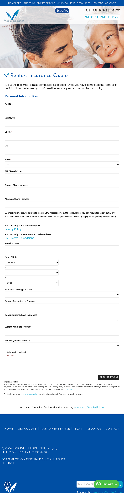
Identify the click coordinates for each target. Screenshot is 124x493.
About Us (94, 425)
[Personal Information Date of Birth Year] (32, 279)
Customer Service (55, 425)
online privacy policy (29, 391)
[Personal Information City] (62, 147)
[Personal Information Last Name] (62, 119)
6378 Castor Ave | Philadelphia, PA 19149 (29, 444)
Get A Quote (27, 425)
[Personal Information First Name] (62, 105)
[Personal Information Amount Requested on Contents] (62, 303)
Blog (78, 425)
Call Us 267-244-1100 (103, 10)
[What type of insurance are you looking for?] (102, 17)
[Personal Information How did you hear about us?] (62, 342)
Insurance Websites (31, 404)
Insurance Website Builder (89, 404)
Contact (113, 425)
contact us (67, 386)
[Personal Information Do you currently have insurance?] (62, 316)
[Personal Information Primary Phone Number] (62, 186)
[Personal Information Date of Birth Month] (32, 259)
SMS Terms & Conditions (19, 234)
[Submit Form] (108, 374)
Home (8, 425)
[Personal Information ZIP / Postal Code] (62, 172)
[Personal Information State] (62, 161)
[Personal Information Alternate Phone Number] (62, 200)
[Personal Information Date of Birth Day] (32, 269)
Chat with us (106, 484)
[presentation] (31, 359)
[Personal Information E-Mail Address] (62, 245)
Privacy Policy (13, 225)
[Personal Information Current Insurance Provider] (62, 328)
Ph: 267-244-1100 (12, 448)
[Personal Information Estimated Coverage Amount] (62, 291)
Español (62, 10)
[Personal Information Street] (62, 133)
